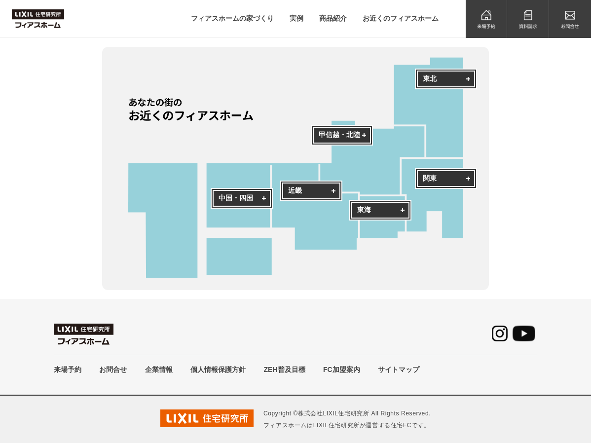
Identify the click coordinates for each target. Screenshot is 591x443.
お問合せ (113, 369)
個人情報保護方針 (218, 369)
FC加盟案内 (341, 369)
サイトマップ (398, 369)
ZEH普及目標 (284, 369)
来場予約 (67, 369)
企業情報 (159, 369)
